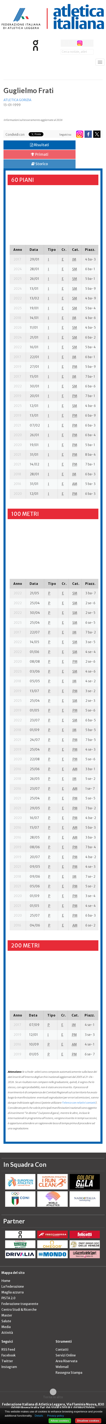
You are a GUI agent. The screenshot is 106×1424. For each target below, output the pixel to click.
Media (6, 1327)
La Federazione (12, 1286)
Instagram (9, 1367)
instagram (79, 43)
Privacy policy (55, 1415)
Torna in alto (53, 1397)
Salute (6, 1321)
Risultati (39, 145)
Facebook (8, 1355)
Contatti (62, 1350)
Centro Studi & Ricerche (19, 1310)
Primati (39, 154)
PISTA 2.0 (8, 1298)
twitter (72, 43)
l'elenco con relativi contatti (79, 1102)
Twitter (7, 1361)
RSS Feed (8, 1350)
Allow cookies (60, 1420)
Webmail (62, 1367)
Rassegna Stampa (69, 1373)
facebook (64, 43)
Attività (7, 1333)
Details (39, 1415)
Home (5, 1281)
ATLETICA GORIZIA (17, 100)
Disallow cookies (88, 1420)
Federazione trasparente (19, 1304)
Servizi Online (66, 1355)
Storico (39, 163)
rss (87, 43)
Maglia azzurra (12, 1292)
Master (6, 1315)
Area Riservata (66, 1361)
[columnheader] (18, 249)
